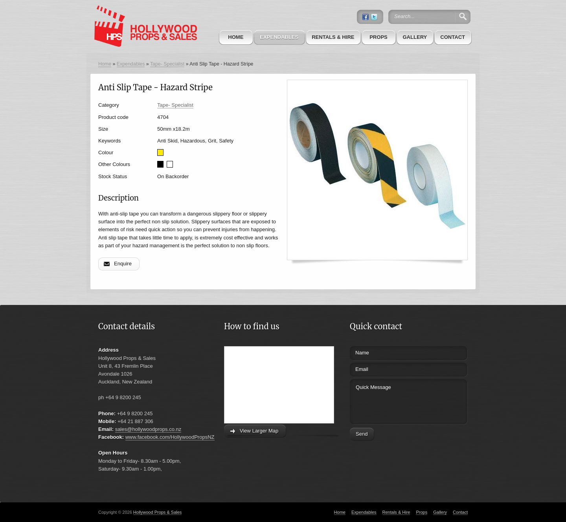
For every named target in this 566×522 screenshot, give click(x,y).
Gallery (414, 37)
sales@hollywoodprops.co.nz (148, 429)
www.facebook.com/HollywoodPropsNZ (170, 437)
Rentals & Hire (333, 37)
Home (235, 37)
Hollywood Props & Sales (157, 512)
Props (378, 37)
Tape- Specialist (167, 64)
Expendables (279, 37)
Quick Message (394, 400)
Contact (452, 37)
